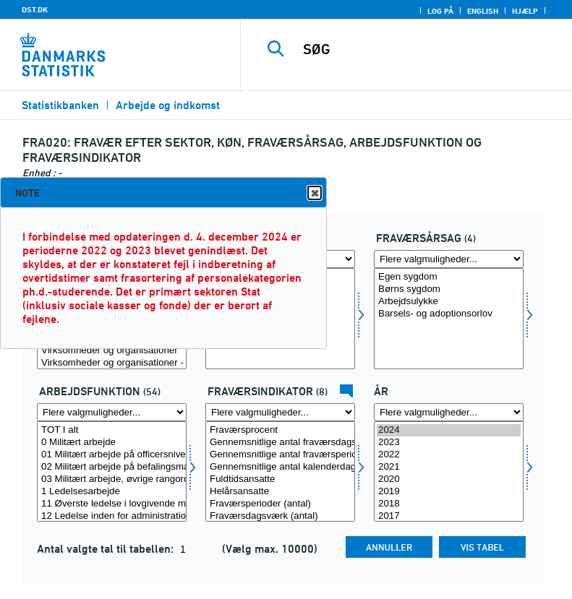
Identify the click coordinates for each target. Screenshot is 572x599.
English (482, 11)
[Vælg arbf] (112, 471)
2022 (449, 455)
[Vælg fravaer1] (280, 471)
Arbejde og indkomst (168, 105)
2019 (449, 492)
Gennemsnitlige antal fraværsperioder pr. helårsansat (280, 455)
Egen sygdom (449, 277)
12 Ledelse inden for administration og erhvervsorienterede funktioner (112, 516)
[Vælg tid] (449, 471)
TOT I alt (112, 430)
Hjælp (525, 11)
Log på (440, 11)
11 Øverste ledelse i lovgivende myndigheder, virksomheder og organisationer (112, 504)
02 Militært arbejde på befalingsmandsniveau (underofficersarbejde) (112, 467)
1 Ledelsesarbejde (112, 492)
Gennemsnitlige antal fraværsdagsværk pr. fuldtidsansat (280, 442)
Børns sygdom (449, 289)
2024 (449, 430)
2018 (449, 504)
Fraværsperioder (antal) (280, 504)
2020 (449, 479)
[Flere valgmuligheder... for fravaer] (449, 259)
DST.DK (35, 9)
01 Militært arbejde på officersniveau (112, 455)
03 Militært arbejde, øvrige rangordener (112, 479)
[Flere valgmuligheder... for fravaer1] (280, 412)
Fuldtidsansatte (280, 479)
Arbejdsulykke (449, 302)
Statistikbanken (60, 105)
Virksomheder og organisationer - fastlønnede (112, 363)
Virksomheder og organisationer (112, 351)
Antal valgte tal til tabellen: (106, 549)
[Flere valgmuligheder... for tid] (449, 412)
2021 (449, 467)
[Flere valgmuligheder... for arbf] (112, 412)
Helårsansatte (280, 492)
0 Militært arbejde (112, 442)
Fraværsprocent (280, 430)
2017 (449, 516)
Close (313, 193)
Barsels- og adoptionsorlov (449, 314)
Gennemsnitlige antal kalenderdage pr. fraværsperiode (280, 467)
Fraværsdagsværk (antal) (280, 516)
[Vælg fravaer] (449, 318)
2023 (449, 442)
